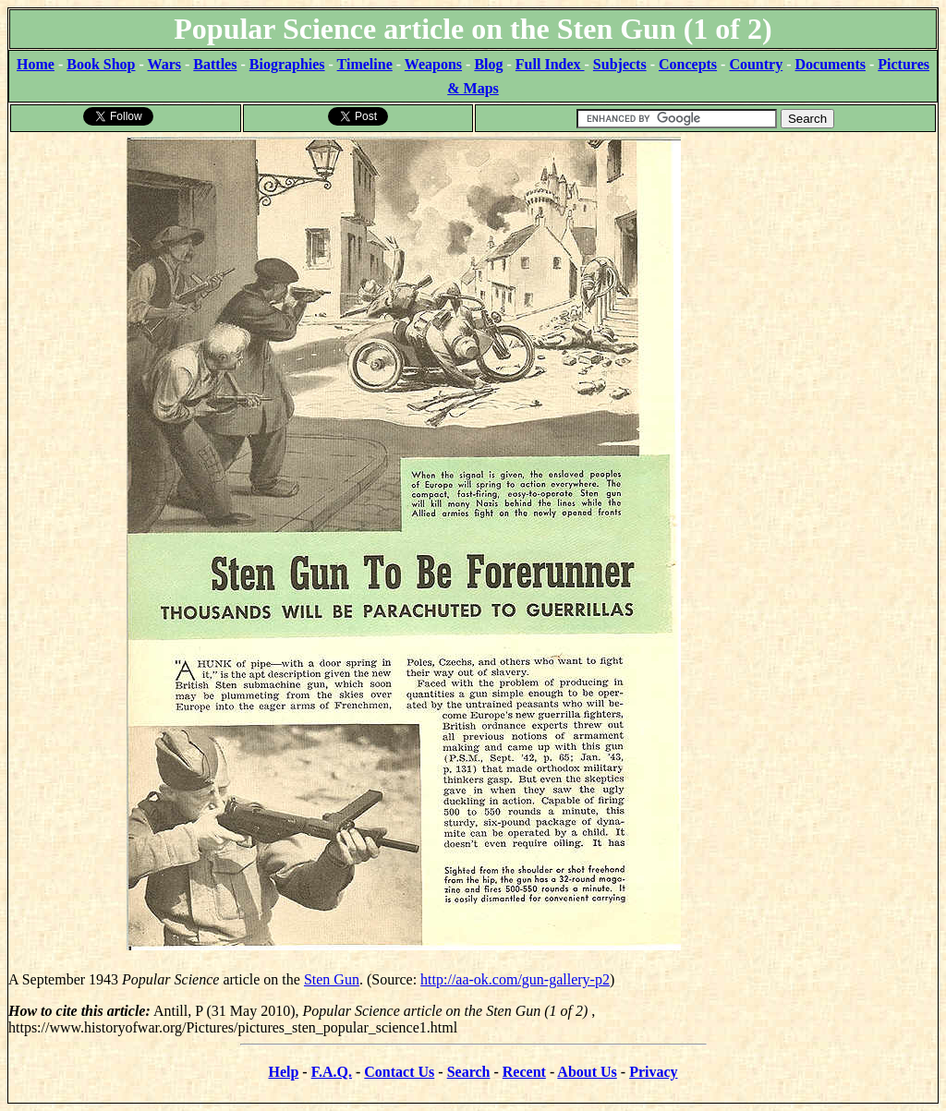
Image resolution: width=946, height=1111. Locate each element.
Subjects (620, 64)
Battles (214, 64)
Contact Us (399, 1072)
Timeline (365, 64)
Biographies (287, 64)
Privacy (653, 1072)
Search (469, 1072)
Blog (488, 64)
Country (755, 64)
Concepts (688, 64)
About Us (586, 1072)
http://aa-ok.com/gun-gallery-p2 (515, 979)
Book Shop (101, 64)
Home (36, 64)
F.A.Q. (331, 1072)
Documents (830, 64)
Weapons (433, 64)
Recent (524, 1072)
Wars (164, 64)
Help (283, 1072)
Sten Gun (331, 979)
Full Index (550, 64)
